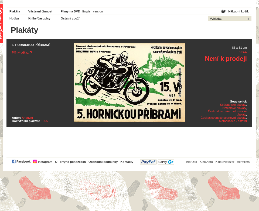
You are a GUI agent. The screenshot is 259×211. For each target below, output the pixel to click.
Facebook (23, 161)
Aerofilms (243, 161)
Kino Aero (206, 161)
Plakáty (14, 11)
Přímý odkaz (20, 52)
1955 (44, 121)
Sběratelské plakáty (233, 104)
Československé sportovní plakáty (223, 117)
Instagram (45, 161)
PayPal (157, 161)
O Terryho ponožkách (70, 161)
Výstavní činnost (40, 11)
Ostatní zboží (70, 18)
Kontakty (126, 161)
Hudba (14, 18)
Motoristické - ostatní (233, 121)
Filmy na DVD (70, 11)
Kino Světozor (225, 161)
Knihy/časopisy (39, 18)
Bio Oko (191, 161)
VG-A (243, 52)
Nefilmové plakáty (234, 108)
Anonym (27, 117)
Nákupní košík (238, 11)
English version (92, 11)
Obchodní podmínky (103, 161)
